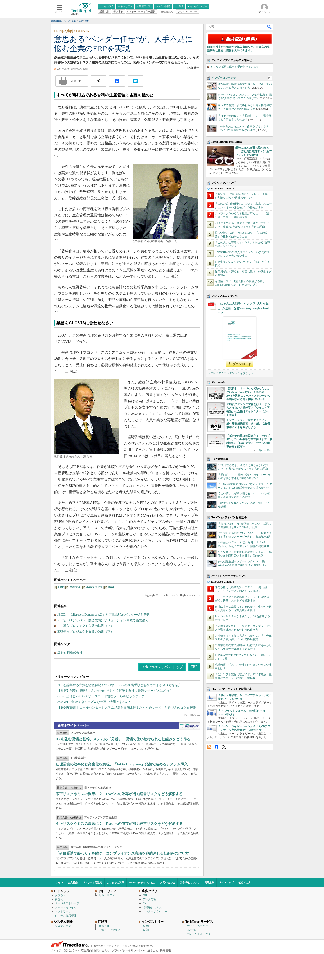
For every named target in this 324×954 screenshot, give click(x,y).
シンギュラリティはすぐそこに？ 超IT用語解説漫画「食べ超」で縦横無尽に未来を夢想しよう (248, 423)
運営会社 (152, 950)
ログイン (58, 882)
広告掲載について (190, 882)
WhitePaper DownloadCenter (189, 726)
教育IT (147, 930)
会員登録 (73, 882)
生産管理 (75, 587)
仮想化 (59, 899)
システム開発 (63, 925)
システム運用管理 (65, 915)
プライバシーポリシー (125, 950)
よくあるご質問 (115, 882)
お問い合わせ (167, 882)
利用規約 (209, 882)
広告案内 (86, 950)
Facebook (216, 747)
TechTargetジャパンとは (142, 882)
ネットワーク (63, 911)
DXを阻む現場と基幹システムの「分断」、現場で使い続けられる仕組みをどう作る (123, 739)
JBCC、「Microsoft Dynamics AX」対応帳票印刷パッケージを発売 (103, 614)
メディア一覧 (59, 950)
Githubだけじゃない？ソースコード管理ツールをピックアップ (101, 696)
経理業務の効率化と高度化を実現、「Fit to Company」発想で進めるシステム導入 (122, 764)
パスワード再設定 (92, 882)
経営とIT (104, 925)
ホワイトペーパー (197, 925)
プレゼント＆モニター (200, 934)
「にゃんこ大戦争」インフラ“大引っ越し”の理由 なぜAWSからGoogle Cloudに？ (243, 308)
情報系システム (152, 907)
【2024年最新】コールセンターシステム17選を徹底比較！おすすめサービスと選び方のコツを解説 (126, 707)
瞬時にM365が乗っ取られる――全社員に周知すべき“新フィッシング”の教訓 (253, 151)
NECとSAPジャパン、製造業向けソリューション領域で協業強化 (102, 620)
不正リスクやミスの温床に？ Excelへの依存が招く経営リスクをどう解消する (119, 794)
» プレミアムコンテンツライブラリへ (231, 373)
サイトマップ (226, 882)
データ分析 (149, 899)
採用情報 (165, 950)
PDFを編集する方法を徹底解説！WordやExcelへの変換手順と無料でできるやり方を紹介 (119, 685)
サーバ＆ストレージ (67, 903)
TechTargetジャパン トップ (162, 667)
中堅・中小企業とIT (111, 930)
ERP (61, 587)
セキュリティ (107, 895)
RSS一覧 (192, 930)
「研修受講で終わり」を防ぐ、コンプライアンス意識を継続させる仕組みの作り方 (122, 853)
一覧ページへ (264, 450)
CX (144, 903)
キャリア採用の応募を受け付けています (234, 66)
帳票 (111, 587)
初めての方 (244, 882)
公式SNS (74, 950)
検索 (269, 27)
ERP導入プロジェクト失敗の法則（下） (85, 631)
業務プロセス (94, 587)
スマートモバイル (65, 907)
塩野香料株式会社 (70, 652)
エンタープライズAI (155, 911)
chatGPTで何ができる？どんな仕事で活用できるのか (94, 702)
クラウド (60, 895)
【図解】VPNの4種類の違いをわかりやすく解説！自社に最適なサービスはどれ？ (114, 690)
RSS (209, 747)
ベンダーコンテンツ (224, 77)
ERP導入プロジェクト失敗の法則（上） (85, 626)
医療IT (147, 925)
